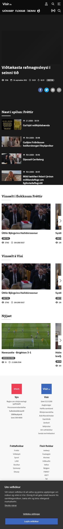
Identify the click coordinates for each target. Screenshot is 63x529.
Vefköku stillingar (31, 514)
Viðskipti (16, 454)
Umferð (46, 423)
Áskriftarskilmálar (46, 416)
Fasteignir (46, 454)
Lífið (17, 461)
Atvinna (46, 458)
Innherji (46, 451)
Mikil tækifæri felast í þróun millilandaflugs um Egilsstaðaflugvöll (38, 180)
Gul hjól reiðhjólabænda (36, 125)
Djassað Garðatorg (33, 160)
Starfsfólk (46, 419)
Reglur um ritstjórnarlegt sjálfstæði (16, 403)
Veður (46, 465)
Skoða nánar (11, 505)
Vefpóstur (46, 427)
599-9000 (18, 418)
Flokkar (20, 11)
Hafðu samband (46, 409)
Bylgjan (46, 468)
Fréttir (50, 80)
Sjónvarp (16, 468)
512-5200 (48, 402)
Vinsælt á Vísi (12, 256)
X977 (46, 475)
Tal (46, 479)
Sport (16, 458)
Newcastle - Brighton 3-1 (16, 352)
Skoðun (16, 465)
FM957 (46, 472)
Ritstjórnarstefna (46, 412)
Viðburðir (46, 461)
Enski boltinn (8, 358)
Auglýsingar (46, 405)
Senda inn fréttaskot (46, 434)
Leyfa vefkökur (31, 521)
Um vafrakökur (46, 430)
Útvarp (16, 472)
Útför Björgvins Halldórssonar (20, 233)
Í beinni (31, 11)
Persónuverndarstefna (17, 408)
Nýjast (6, 315)
